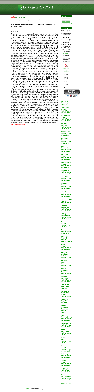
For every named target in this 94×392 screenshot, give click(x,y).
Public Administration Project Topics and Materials (66, 377)
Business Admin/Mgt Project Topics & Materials (66, 126)
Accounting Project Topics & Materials (65, 102)
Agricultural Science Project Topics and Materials (66, 110)
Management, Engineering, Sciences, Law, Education (32, 389)
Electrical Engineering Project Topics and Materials (66, 185)
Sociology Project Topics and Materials (66, 355)
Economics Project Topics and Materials (66, 172)
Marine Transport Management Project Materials (65, 309)
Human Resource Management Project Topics (66, 271)
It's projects (35, 7)
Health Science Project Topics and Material (66, 246)
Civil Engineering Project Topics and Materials (66, 148)
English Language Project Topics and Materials (66, 193)
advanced (70, 23)
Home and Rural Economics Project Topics (66, 263)
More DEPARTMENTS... (66, 384)
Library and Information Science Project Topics (66, 293)
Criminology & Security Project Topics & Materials (66, 164)
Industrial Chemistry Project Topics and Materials (66, 279)
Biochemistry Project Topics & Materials (66, 133)
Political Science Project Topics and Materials (66, 362)
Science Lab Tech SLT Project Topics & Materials (66, 340)
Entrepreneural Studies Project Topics (66, 201)
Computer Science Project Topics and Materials (66, 156)
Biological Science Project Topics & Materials (66, 140)
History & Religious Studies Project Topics (66, 255)
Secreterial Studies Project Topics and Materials (66, 348)
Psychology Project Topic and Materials (65, 370)
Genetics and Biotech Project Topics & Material (66, 224)
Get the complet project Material (18, 124)
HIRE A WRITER (66, 53)
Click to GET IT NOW (20, 17)
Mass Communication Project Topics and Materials (66, 317)
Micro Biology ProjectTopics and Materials (66, 325)
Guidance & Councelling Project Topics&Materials (67, 238)
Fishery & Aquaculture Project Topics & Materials (66, 216)
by (66, 23)
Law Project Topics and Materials (65, 286)
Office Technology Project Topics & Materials (66, 332)
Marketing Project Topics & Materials (66, 300)
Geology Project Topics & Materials (66, 231)
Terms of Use (43, 390)
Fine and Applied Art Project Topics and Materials (66, 208)
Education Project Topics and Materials (66, 178)
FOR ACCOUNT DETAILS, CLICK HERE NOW (66, 70)
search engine (63, 23)
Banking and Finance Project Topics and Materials (66, 118)
